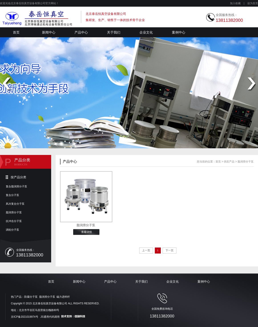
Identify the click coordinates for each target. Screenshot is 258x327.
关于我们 (113, 32)
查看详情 (86, 232)
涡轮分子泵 (12, 229)
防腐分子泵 (31, 296)
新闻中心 (48, 32)
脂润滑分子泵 (14, 212)
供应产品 (229, 161)
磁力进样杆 (63, 296)
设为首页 (252, 3)
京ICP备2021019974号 (25, 316)
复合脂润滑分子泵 (16, 186)
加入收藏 (235, 3)
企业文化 (146, 32)
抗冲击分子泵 (14, 221)
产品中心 (81, 32)
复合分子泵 (12, 195)
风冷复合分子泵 (15, 203)
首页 (16, 32)
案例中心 (178, 32)
